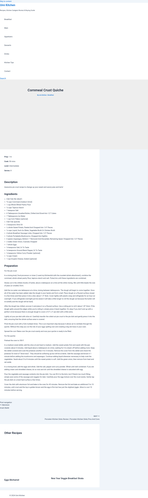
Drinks (6, 54)
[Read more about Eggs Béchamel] (26, 474)
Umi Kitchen (7, 5)
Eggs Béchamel (11, 480)
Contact (7, 71)
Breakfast (8, 19)
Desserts (7, 45)
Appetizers (8, 37)
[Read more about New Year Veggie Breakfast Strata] (73, 473)
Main (6, 28)
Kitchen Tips (9, 63)
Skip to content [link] (6, 1)
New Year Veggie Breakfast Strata (67, 478)
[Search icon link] (3, 78)
